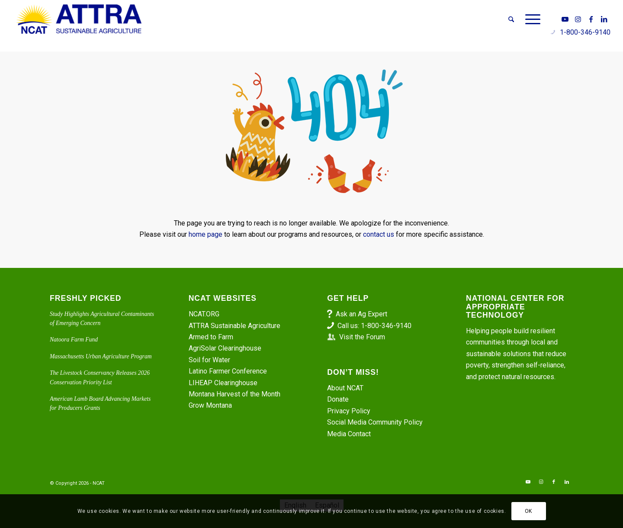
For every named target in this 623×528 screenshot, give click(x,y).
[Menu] (530, 19)
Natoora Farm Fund (74, 339)
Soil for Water (209, 360)
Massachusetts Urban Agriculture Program (101, 356)
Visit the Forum (362, 337)
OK (528, 511)
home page (205, 234)
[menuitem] (511, 19)
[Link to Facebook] (590, 19)
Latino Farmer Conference (228, 371)
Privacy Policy (348, 411)
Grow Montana (210, 405)
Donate (338, 399)
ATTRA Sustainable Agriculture (235, 326)
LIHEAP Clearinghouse (223, 383)
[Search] (511, 19)
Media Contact (349, 434)
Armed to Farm (211, 337)
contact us (378, 234)
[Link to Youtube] (565, 19)
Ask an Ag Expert (361, 314)
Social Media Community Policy (375, 422)
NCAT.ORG (204, 314)
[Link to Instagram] (578, 19)
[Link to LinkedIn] (603, 19)
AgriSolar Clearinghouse (225, 348)
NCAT (99, 483)
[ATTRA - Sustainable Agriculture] (79, 19)
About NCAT (345, 388)
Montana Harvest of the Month (234, 394)
